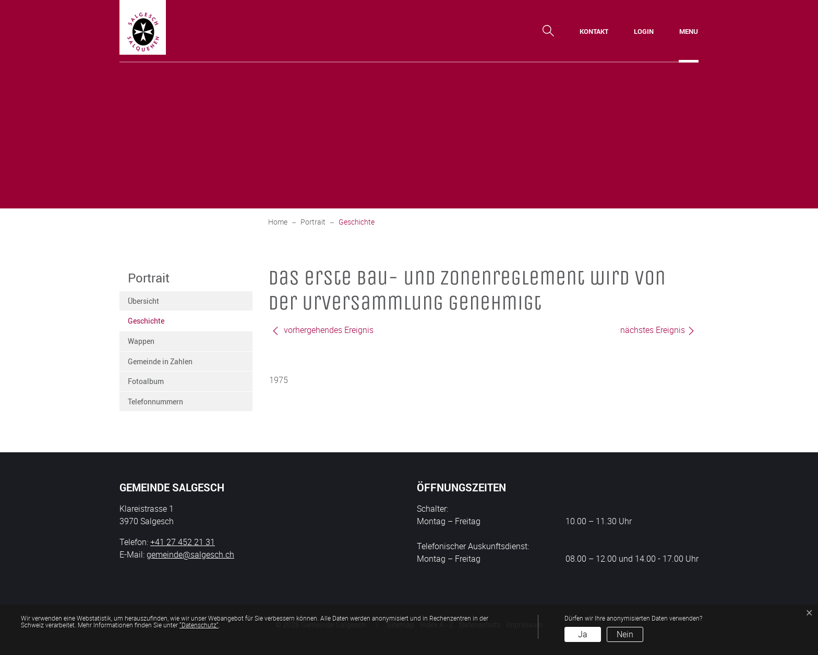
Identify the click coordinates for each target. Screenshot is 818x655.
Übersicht (143, 301)
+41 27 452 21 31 (182, 542)
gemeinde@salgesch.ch (190, 554)
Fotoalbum (146, 381)
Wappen (141, 341)
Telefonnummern (155, 401)
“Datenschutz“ (199, 625)
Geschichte (153, 323)
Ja (582, 634)
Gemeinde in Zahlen (160, 361)
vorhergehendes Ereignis (322, 330)
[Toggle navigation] (689, 31)
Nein (625, 634)
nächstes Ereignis (657, 330)
